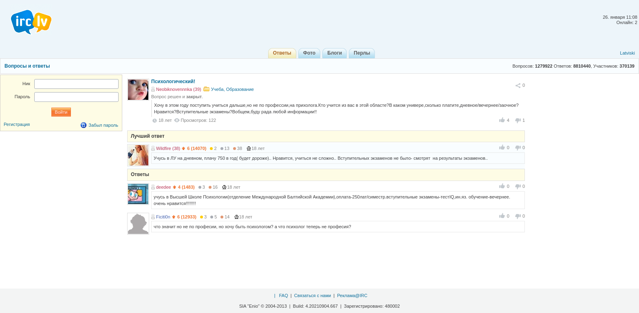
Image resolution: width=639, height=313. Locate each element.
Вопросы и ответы (27, 66)
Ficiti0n (163, 216)
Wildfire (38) (168, 148)
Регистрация (17, 124)
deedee (163, 187)
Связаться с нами (312, 295)
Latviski (627, 53)
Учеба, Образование (232, 89)
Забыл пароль (103, 125)
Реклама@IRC (352, 295)
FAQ (283, 295)
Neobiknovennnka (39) (178, 89)
